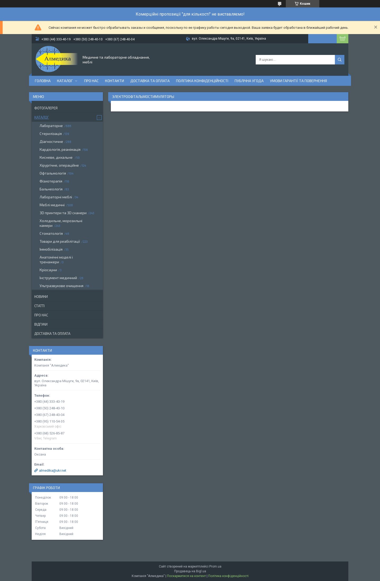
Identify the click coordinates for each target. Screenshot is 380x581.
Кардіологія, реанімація (60, 149)
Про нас (91, 80)
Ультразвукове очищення (61, 285)
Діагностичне (51, 141)
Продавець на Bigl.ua (190, 571)
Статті (39, 306)
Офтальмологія (53, 173)
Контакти (114, 80)
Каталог (65, 80)
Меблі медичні (52, 205)
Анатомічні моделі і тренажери (56, 259)
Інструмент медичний (58, 277)
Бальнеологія (51, 189)
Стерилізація (51, 133)
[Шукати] (339, 59)
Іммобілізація (51, 249)
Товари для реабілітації (60, 241)
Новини (41, 296)
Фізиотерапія (51, 181)
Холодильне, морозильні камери (61, 223)
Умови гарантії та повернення (298, 80)
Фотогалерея (46, 108)
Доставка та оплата (150, 80)
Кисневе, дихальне (56, 157)
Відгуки (41, 324)
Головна (43, 80)
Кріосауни (48, 270)
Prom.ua (215, 566)
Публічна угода (249, 80)
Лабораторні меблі (56, 197)
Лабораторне (51, 125)
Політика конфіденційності (202, 80)
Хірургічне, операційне (59, 165)
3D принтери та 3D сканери (63, 212)
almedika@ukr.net (52, 470)
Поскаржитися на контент (186, 576)
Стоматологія (51, 233)
